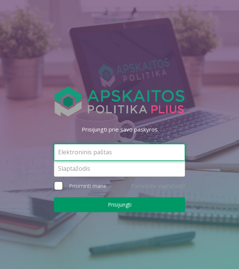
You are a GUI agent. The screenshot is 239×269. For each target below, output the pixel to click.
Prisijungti (119, 204)
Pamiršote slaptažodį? (158, 185)
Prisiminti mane (85, 186)
